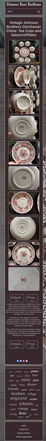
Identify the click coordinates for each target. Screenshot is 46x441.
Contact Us (23, 429)
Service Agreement (24, 437)
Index (24, 426)
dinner (32, 384)
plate (36, 380)
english (24, 390)
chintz (36, 414)
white (30, 415)
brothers (18, 393)
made (12, 409)
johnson (26, 403)
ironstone (20, 376)
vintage (23, 408)
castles (33, 399)
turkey (14, 385)
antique (34, 409)
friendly (13, 389)
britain (13, 404)
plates (26, 379)
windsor (18, 371)
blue (35, 375)
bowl (38, 390)
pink (12, 375)
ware (10, 372)
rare (17, 381)
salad (11, 380)
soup (36, 405)
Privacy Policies (23, 433)
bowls (26, 372)
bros (22, 413)
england (18, 398)
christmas (20, 417)
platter (35, 371)
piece (31, 390)
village (31, 394)
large (27, 375)
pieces (28, 417)
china (22, 384)
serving (13, 414)
